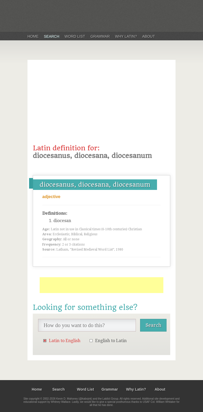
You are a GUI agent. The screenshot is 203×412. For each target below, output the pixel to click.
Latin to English (64, 340)
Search (51, 36)
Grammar (100, 36)
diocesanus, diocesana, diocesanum (95, 184)
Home (33, 36)
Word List (74, 36)
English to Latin (111, 340)
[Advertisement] (101, 105)
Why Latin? (126, 36)
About (148, 36)
